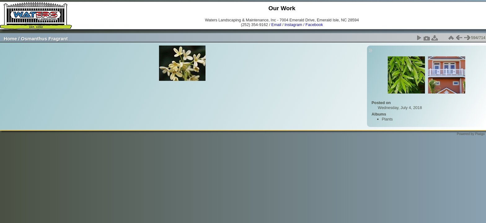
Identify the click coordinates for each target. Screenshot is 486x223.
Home (10, 38)
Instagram (293, 24)
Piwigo (480, 134)
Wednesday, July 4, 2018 (400, 107)
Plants (387, 119)
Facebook (314, 24)
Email (276, 24)
